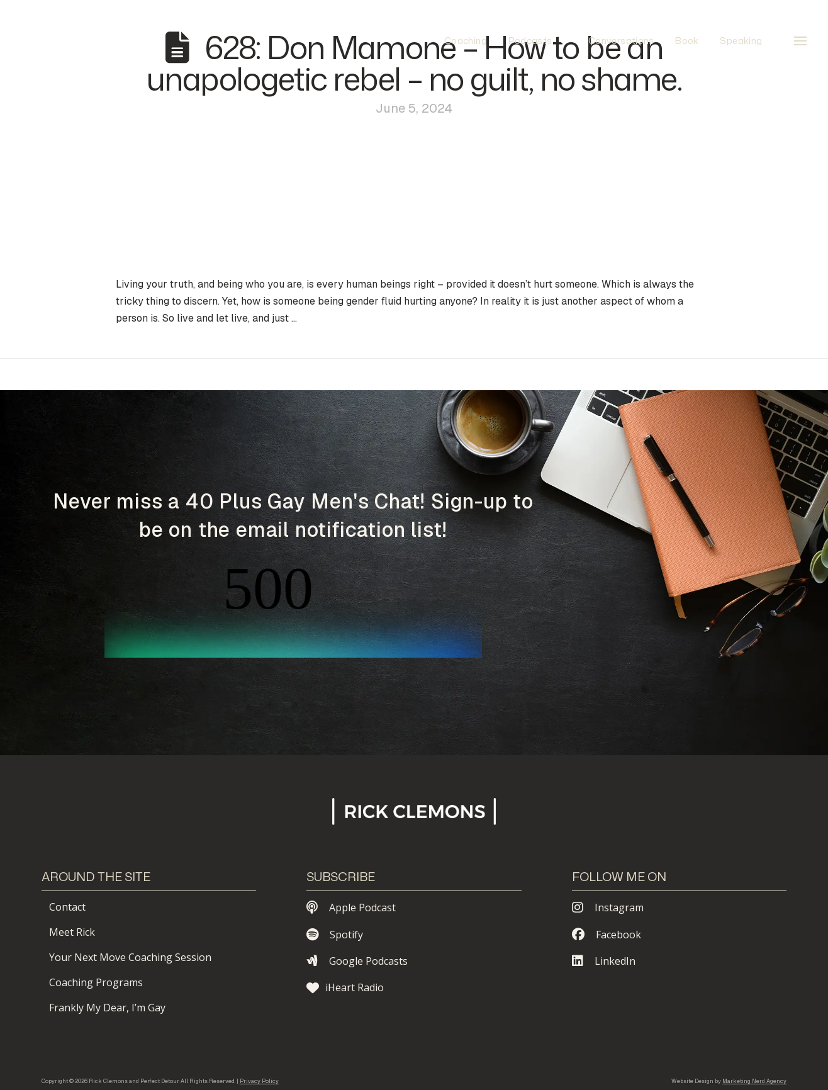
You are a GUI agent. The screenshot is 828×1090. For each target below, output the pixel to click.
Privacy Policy (259, 1081)
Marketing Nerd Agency (754, 1081)
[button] (800, 41)
